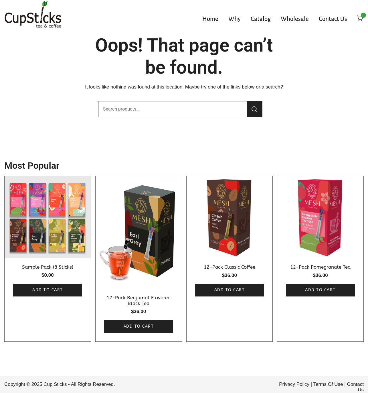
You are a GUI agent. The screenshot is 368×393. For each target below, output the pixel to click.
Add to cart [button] (47, 290)
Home (210, 19)
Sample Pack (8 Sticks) (47, 267)
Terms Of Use (328, 384)
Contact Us (333, 19)
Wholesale (295, 19)
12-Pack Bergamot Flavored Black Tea (138, 300)
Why (234, 19)
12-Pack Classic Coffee (229, 267)
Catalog (261, 19)
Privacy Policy (294, 384)
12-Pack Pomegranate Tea (320, 267)
